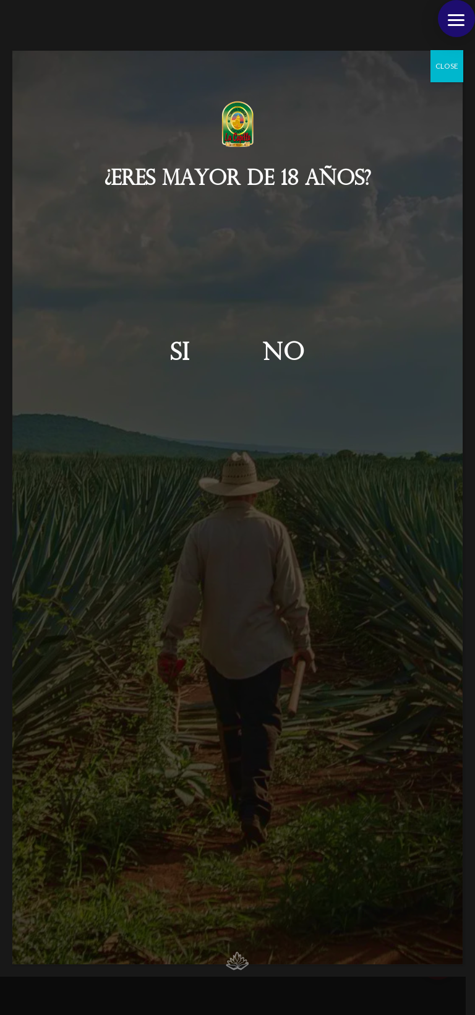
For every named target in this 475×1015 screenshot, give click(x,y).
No (284, 354)
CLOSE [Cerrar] (446, 66)
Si (180, 354)
